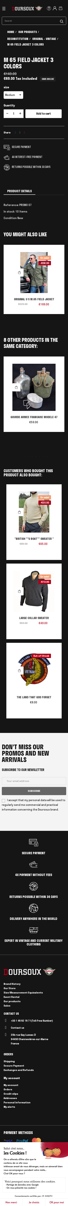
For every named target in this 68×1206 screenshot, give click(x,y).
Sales (7, 1005)
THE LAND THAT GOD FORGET (34, 697)
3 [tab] (38, 324)
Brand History (12, 984)
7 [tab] (43, 456)
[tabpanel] (34, 281)
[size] (13, 95)
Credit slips (11, 1093)
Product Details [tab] (19, 191)
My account (11, 1085)
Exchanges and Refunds (19, 1070)
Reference (11, 205)
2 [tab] (34, 324)
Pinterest (24, 132)
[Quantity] (14, 113)
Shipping (9, 1061)
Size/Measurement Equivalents (23, 992)
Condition (10, 218)
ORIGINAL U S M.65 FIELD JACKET (34, 299)
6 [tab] (39, 456)
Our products (12, 1001)
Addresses (10, 1098)
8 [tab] (47, 456)
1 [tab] (30, 324)
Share (15, 132)
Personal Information (17, 1102)
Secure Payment (14, 1065)
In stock (9, 211)
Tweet (19, 132)
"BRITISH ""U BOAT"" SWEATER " (34, 539)
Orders (8, 1089)
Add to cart (43, 113)
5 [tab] (36, 456)
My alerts (9, 1106)
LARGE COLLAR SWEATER (34, 618)
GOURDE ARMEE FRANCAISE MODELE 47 (34, 417)
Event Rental (11, 997)
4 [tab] (32, 456)
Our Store (10, 988)
